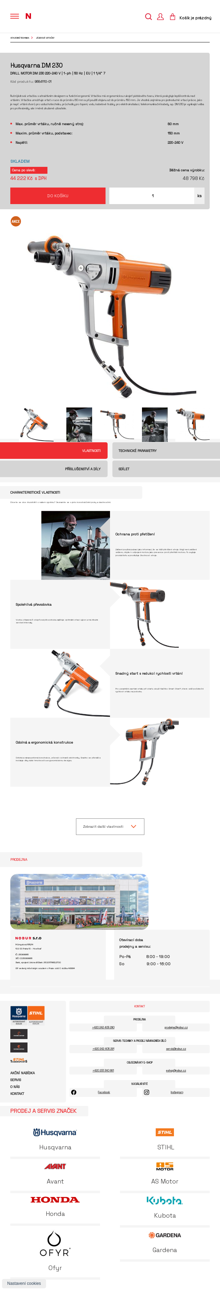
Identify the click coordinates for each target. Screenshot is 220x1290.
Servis (15, 1080)
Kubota (164, 1208)
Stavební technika (19, 38)
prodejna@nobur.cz (176, 1027)
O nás (15, 1087)
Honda (55, 1207)
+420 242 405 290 (103, 1027)
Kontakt (17, 1094)
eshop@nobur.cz (176, 1070)
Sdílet (124, 469)
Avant (55, 1173)
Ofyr (55, 1250)
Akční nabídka (22, 1073)
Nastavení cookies (24, 1283)
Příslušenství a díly (83, 469)
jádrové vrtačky (45, 38)
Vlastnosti (91, 451)
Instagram (177, 1092)
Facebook (104, 1092)
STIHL (165, 1139)
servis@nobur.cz (176, 1048)
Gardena (165, 1242)
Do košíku (57, 196)
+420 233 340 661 (103, 1070)
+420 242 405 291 (103, 1048)
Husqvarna (55, 1139)
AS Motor (164, 1173)
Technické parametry (138, 451)
